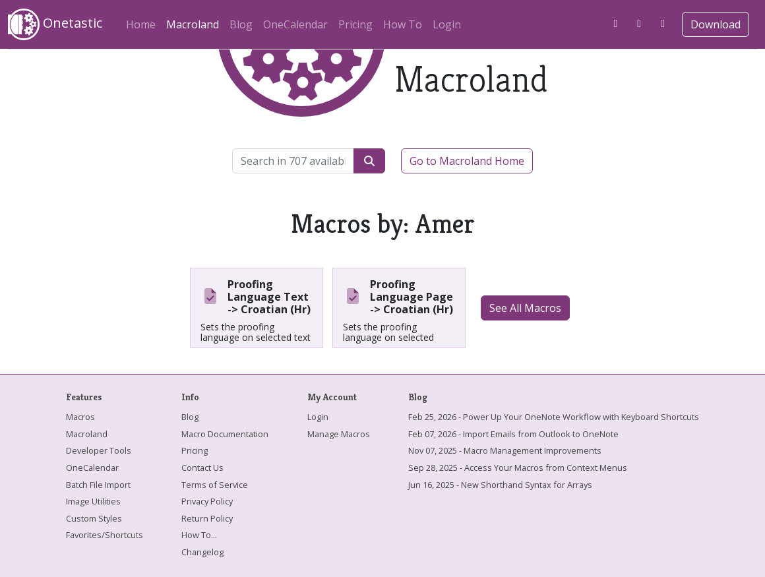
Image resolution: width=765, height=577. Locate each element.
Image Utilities (93, 501)
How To (402, 24)
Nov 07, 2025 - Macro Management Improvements (504, 450)
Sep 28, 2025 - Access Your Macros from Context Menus (517, 467)
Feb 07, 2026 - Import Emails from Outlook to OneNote (513, 434)
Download (715, 24)
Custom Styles (94, 518)
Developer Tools (98, 450)
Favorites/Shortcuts (104, 535)
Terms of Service (214, 485)
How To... (199, 535)
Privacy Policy (207, 501)
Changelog (202, 552)
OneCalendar (295, 24)
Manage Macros (338, 434)
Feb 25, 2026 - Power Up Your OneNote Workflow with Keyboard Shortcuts (553, 417)
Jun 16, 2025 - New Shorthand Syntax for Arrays (500, 485)
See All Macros (525, 308)
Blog (241, 24)
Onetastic (55, 24)
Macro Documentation (224, 434)
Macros (80, 417)
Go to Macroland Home (467, 161)
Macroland (195, 22)
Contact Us (202, 467)
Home (141, 24)
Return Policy (207, 518)
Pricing (355, 24)
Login (447, 24)
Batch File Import (98, 485)
